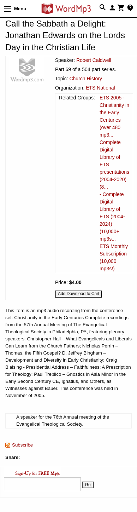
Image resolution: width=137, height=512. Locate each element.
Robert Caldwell (93, 60)
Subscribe (22, 445)
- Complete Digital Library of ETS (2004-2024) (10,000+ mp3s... (112, 216)
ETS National (100, 88)
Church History (85, 78)
